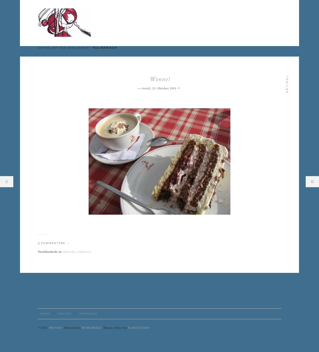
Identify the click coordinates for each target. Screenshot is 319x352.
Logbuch (84, 251)
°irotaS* (55, 328)
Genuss (69, 251)
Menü (6, 181)
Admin (45, 313)
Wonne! (160, 79)
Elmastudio (139, 328)
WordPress (91, 328)
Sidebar (312, 181)
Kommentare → (54, 243)
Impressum (88, 313)
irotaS (146, 88)
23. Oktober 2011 (164, 88)
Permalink (179, 87)
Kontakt (65, 313)
